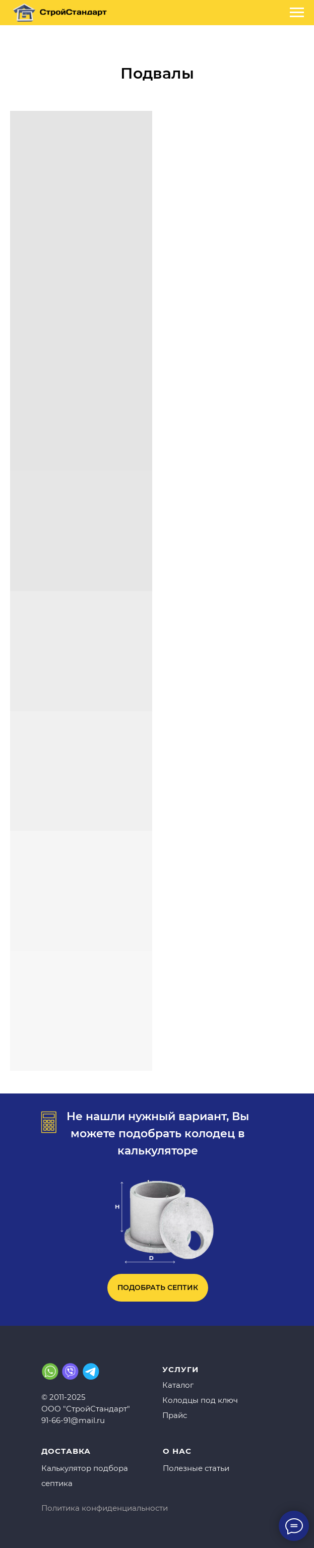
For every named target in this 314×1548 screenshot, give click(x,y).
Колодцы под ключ (200, 1400)
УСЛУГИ (180, 1369)
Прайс (174, 1415)
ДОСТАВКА (66, 1451)
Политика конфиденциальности (104, 1508)
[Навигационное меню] (297, 13)
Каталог (178, 1385)
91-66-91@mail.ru (73, 1420)
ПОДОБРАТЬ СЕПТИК (157, 1287)
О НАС (177, 1451)
